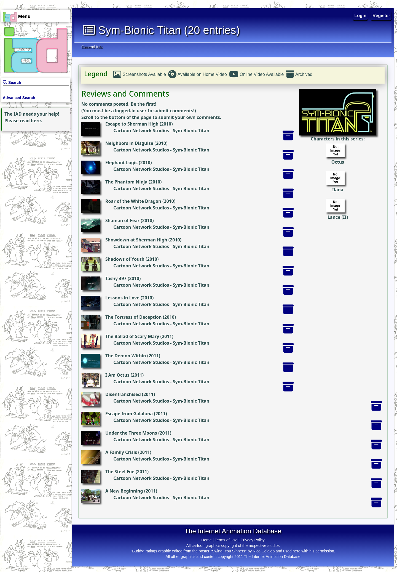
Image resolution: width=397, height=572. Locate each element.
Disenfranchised (123, 394)
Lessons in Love (122, 298)
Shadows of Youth (124, 259)
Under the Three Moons (131, 433)
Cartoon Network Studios (141, 130)
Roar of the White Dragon (133, 201)
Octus (337, 162)
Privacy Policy (253, 540)
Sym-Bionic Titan (191, 130)
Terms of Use (226, 540)
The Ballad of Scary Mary (132, 336)
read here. (31, 121)
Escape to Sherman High (132, 124)
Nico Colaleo (264, 551)
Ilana (338, 190)
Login (361, 15)
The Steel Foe (119, 472)
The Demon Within (125, 356)
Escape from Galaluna (129, 414)
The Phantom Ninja (126, 182)
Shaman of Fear (122, 220)
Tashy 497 (116, 278)
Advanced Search (19, 97)
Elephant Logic (121, 162)
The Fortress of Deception (133, 317)
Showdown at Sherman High (136, 240)
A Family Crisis (121, 452)
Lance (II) (338, 217)
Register (381, 15)
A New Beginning (124, 491)
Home (206, 540)
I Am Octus (117, 375)
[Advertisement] (34, 167)
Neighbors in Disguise (129, 143)
